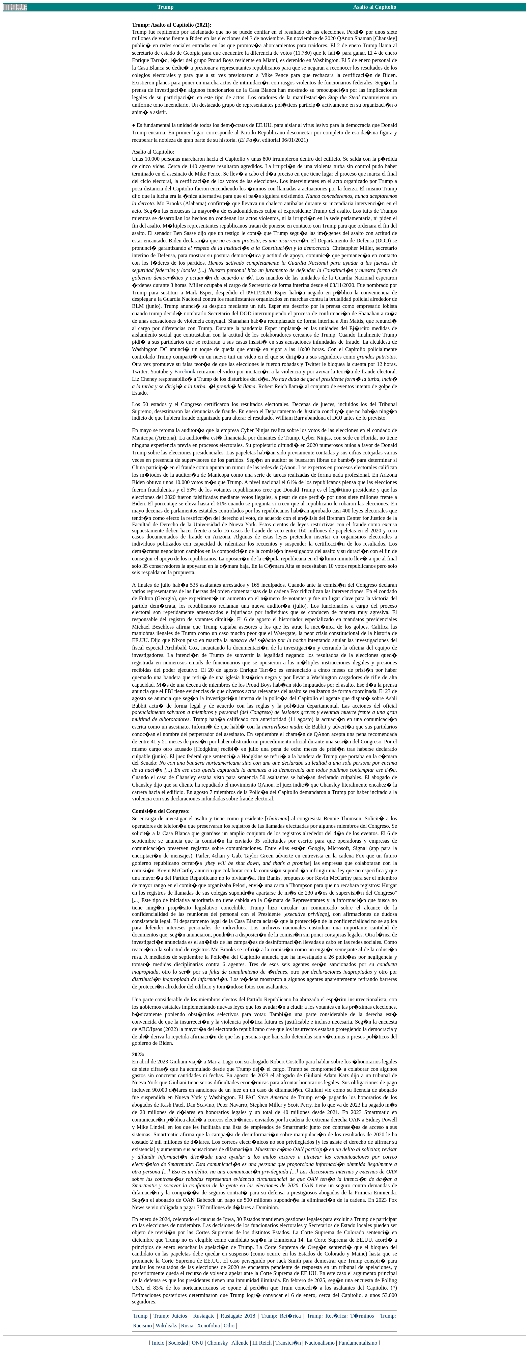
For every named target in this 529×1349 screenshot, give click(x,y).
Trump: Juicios (170, 1316)
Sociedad (178, 1343)
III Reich (262, 1343)
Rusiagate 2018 (238, 1316)
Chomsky (217, 1343)
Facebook (184, 371)
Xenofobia (208, 1325)
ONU (197, 1343)
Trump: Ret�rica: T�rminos (340, 1316)
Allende (240, 1343)
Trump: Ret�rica (281, 1316)
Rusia (187, 1325)
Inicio (158, 1343)
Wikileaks (166, 1325)
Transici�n (288, 1343)
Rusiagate (204, 1316)
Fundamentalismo (357, 1343)
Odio (229, 1325)
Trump (140, 1316)
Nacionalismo (320, 1343)
